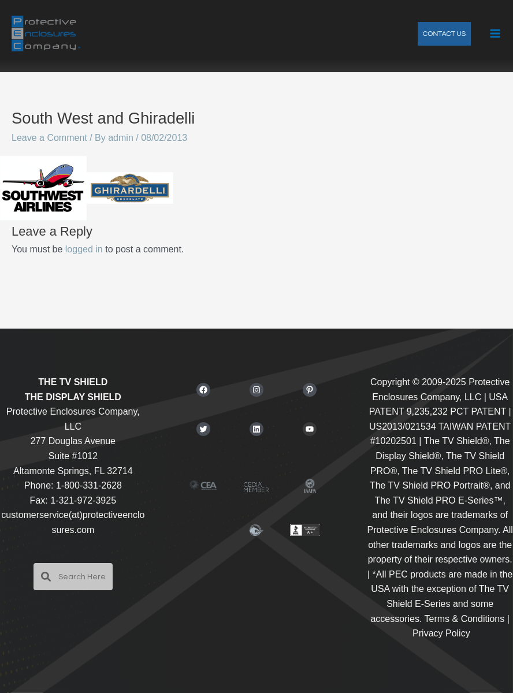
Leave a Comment (49, 138)
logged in (84, 249)
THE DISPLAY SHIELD (73, 397)
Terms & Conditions (465, 619)
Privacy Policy (441, 633)
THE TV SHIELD (72, 382)
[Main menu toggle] (495, 33)
